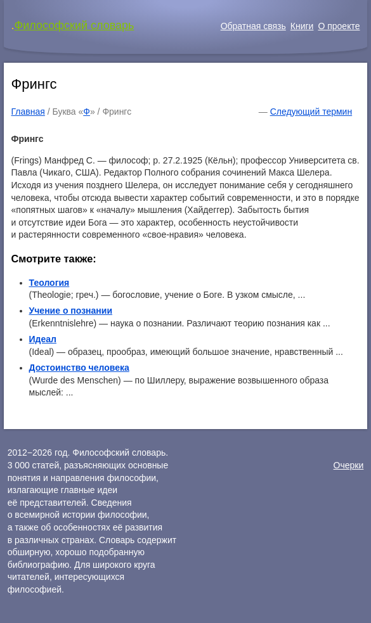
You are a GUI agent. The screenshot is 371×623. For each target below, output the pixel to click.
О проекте (339, 26)
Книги (302, 26)
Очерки (349, 465)
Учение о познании (71, 310)
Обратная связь (253, 26)
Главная (28, 111)
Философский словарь (74, 25)
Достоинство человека (79, 368)
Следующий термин (311, 111)
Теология (49, 283)
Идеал (42, 339)
